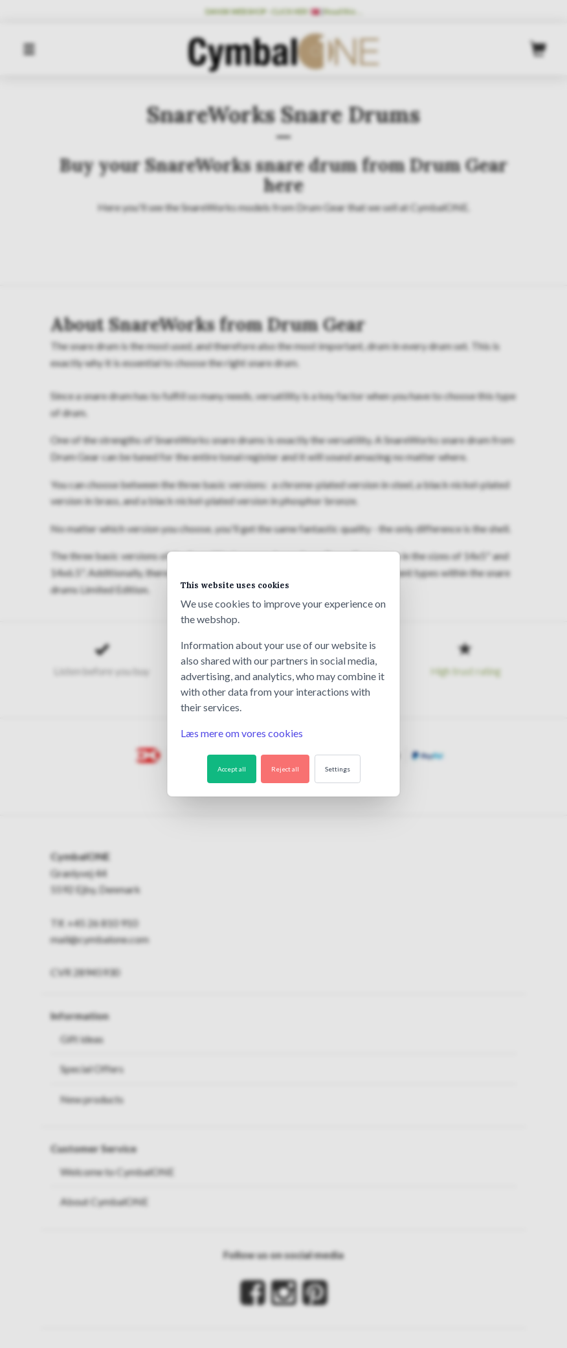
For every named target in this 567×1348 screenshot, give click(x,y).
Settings (337, 769)
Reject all (285, 769)
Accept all (231, 769)
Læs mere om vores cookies (242, 733)
